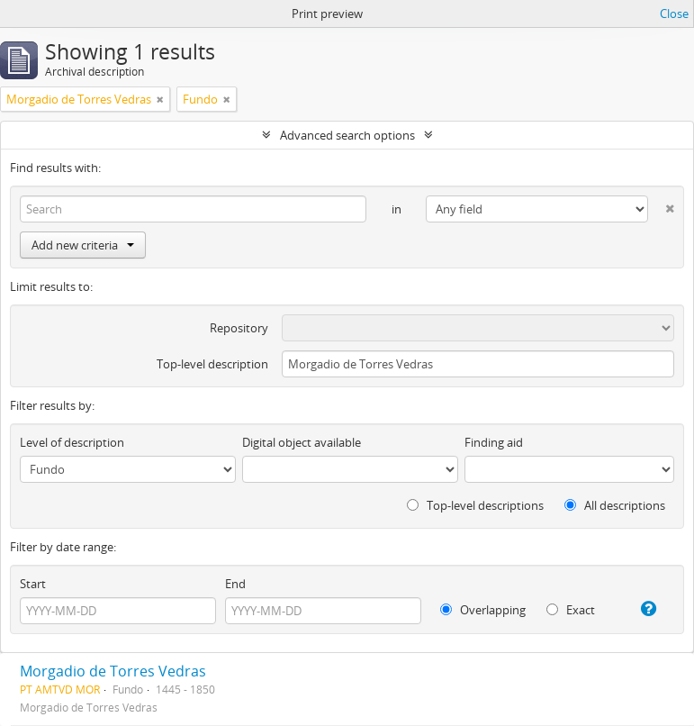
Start (33, 584)
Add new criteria (83, 245)
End (235, 584)
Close (674, 13)
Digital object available (301, 442)
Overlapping (483, 610)
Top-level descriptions (475, 505)
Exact (570, 610)
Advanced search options (347, 135)
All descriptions (614, 505)
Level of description (72, 442)
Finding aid (493, 442)
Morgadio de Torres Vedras (113, 671)
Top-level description (212, 364)
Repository (239, 328)
